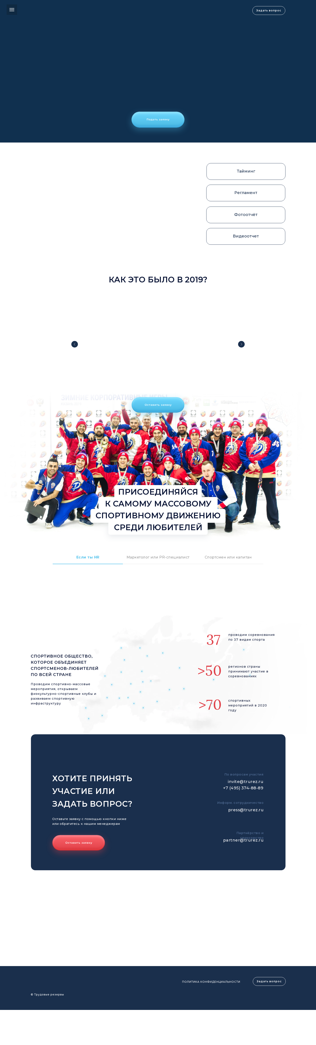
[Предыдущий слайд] (74, 344)
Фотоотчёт (246, 214)
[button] (158, 121)
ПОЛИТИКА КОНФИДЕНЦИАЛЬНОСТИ (211, 981)
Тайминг (246, 171)
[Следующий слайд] (241, 344)
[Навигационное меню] (11, 9)
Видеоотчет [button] (246, 236)
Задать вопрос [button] (268, 10)
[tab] (88, 559)
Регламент (245, 192)
